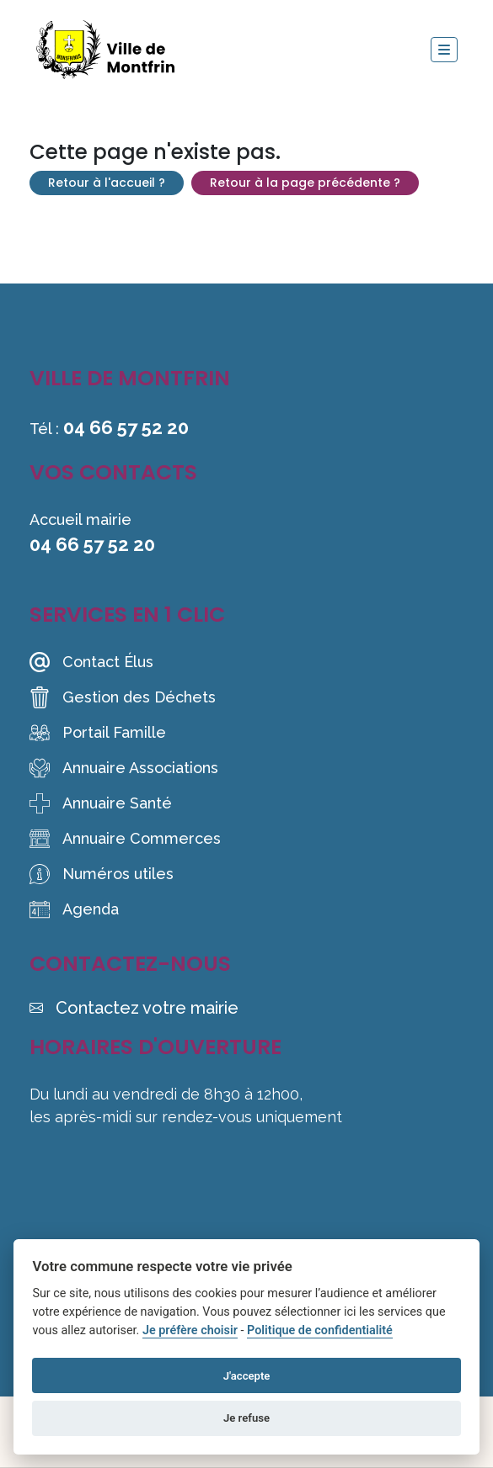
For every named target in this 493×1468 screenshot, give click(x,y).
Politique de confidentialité (320, 1330)
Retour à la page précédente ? (305, 182)
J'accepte (247, 1376)
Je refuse (246, 1418)
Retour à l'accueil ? (106, 182)
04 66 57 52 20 (126, 427)
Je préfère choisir (190, 1330)
